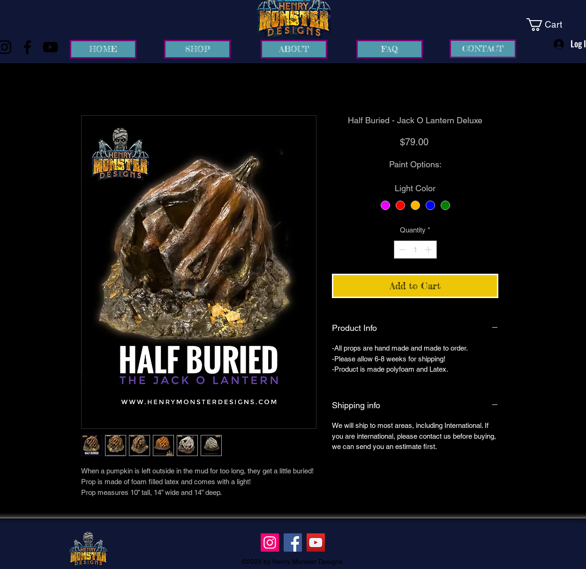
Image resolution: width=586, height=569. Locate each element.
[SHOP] (197, 49)
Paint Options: (415, 164)
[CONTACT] (483, 48)
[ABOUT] (294, 49)
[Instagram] (270, 542)
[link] (551, 24)
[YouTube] (50, 47)
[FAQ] (389, 49)
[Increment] (429, 249)
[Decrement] (401, 249)
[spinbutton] (415, 249)
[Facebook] (27, 47)
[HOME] (103, 49)
